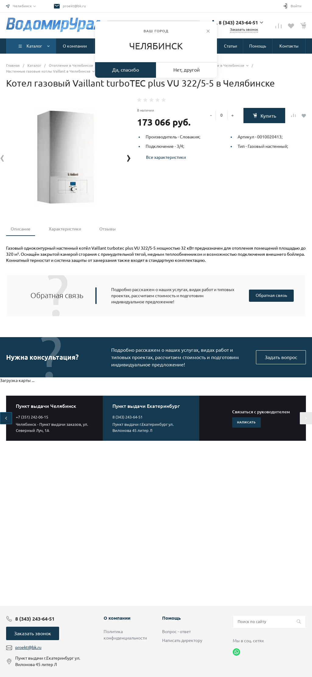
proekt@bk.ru (74, 6)
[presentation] (2, 157)
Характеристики (65, 228)
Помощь (171, 618)
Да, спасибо (125, 70)
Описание (20, 228)
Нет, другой (186, 70)
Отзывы (107, 228)
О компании (117, 618)
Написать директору (182, 640)
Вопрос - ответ (176, 631)
